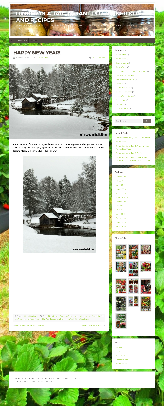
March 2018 (120, 229)
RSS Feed (48, 399)
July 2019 (119, 194)
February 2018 (121, 233)
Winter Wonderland (31, 316)
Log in (118, 368)
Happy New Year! (89, 316)
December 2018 (122, 207)
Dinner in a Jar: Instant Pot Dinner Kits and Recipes (78, 16)
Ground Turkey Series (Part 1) (92, 326)
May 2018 (120, 225)
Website (33, 40)
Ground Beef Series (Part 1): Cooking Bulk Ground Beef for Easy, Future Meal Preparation (132, 169)
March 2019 (120, 198)
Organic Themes (37, 399)
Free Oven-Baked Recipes (126, 81)
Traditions (119, 108)
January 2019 (121, 203)
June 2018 (120, 220)
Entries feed (120, 372)
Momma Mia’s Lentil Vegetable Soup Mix (30, 326)
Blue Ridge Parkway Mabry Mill (71, 316)
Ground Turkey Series (124, 94)
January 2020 (121, 189)
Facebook (22, 40)
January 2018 (121, 238)
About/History (121, 55)
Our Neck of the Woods (65, 319)
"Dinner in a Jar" (53, 316)
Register (119, 364)
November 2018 (122, 211)
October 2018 (121, 216)
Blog (13, 40)
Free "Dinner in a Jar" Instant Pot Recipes (132, 72)
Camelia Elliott (43, 58)
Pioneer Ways (121, 103)
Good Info (120, 86)
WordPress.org (122, 381)
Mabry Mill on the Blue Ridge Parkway (42, 319)
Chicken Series (121, 68)
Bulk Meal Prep (122, 59)
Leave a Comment (98, 58)
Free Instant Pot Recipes (126, 77)
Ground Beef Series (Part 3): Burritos (130, 162)
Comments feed (122, 377)
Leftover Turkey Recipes (125, 99)
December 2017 (122, 242)
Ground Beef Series (123, 90)
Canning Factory (122, 64)
